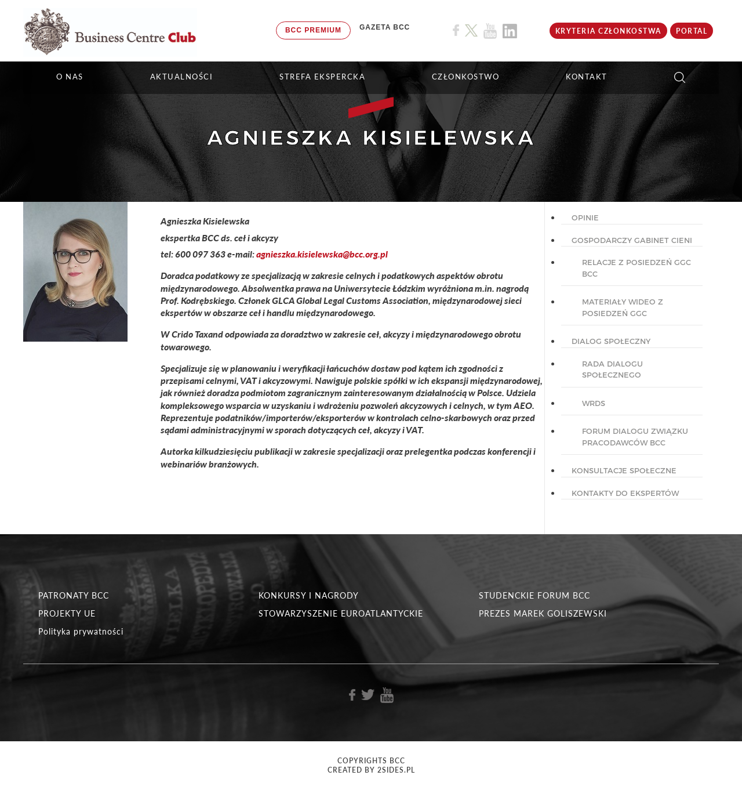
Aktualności (181, 76)
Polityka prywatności (80, 631)
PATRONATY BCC (73, 595)
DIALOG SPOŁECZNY (611, 341)
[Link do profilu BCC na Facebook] (456, 30)
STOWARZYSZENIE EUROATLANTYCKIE (341, 613)
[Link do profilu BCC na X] (471, 30)
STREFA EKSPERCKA (322, 76)
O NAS (69, 76)
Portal (691, 31)
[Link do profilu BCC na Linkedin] (510, 31)
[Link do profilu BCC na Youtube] (490, 31)
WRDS (593, 403)
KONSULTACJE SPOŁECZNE (624, 470)
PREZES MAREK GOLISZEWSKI (543, 613)
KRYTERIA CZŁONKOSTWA (608, 31)
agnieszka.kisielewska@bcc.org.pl (322, 253)
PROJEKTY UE (67, 613)
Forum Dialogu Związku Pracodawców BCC (635, 436)
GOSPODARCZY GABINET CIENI (632, 240)
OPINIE (585, 217)
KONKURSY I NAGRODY (309, 595)
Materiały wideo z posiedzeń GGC (622, 307)
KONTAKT (587, 76)
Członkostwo (466, 76)
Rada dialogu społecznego (612, 369)
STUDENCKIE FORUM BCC (534, 595)
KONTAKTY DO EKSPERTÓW (625, 493)
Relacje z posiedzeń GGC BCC (636, 268)
